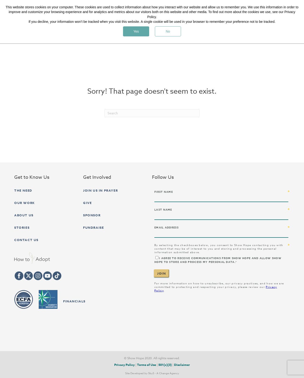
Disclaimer (182, 365)
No (168, 31)
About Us (23, 215)
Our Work (24, 203)
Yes (136, 31)
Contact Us (26, 240)
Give (87, 203)
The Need (23, 190)
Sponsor (91, 215)
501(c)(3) (165, 365)
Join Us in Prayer (100, 190)
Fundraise (93, 227)
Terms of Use (146, 365)
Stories (21, 227)
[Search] (152, 113)
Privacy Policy (124, 365)
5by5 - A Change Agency (163, 373)
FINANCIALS (74, 301)
